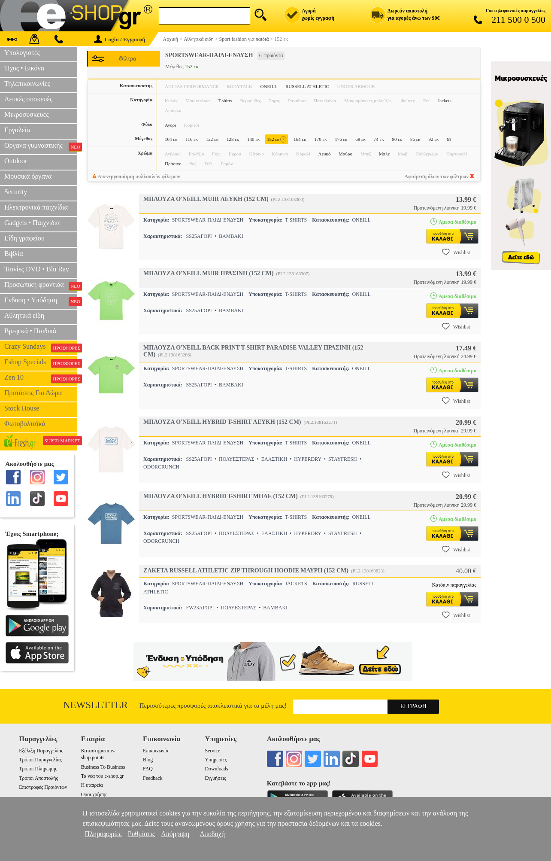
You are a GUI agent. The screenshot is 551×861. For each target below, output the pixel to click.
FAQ (148, 769)
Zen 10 (40, 378)
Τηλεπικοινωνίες (27, 83)
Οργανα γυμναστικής (40, 146)
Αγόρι (170, 125)
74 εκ (379, 139)
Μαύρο (345, 153)
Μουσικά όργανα (27, 176)
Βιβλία (13, 253)
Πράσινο (173, 163)
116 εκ (191, 139)
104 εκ (171, 139)
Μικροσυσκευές (26, 114)
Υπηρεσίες (216, 760)
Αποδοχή (212, 833)
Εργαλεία (17, 130)
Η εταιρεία (92, 785)
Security (15, 191)
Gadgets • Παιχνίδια (32, 222)
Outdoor (15, 160)
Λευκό (324, 153)
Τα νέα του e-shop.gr (102, 776)
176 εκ (341, 139)
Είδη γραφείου (24, 238)
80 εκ (397, 139)
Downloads (216, 769)
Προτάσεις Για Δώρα (33, 392)
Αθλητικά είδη (24, 315)
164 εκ (300, 139)
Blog (148, 760)
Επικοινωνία (155, 751)
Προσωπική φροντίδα (40, 285)
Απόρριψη (175, 833)
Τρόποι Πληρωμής (38, 769)
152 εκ (276, 139)
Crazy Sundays (40, 347)
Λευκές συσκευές (28, 99)
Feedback (153, 778)
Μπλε (384, 153)
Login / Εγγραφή (119, 39)
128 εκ (233, 139)
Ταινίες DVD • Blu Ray (36, 269)
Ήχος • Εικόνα (24, 68)
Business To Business (103, 767)
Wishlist (456, 252)
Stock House (21, 408)
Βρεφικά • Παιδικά (30, 331)
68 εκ (360, 139)
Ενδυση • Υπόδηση (40, 301)
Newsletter (95, 705)
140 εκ (253, 139)
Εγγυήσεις (215, 778)
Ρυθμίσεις (141, 833)
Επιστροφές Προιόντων (43, 787)
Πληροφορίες (103, 833)
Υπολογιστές (22, 52)
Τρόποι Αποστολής (38, 778)
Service (212, 751)
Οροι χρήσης (94, 794)
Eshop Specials (40, 363)
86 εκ (415, 139)
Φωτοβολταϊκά (24, 423)
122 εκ (212, 139)
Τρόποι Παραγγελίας (40, 760)
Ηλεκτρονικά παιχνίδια (36, 207)
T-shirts (225, 100)
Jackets (444, 100)
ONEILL (269, 86)
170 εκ (320, 139)
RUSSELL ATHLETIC (307, 86)
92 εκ (434, 139)
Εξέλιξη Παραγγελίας (41, 751)
